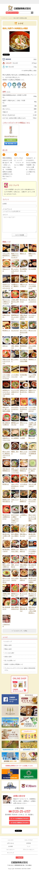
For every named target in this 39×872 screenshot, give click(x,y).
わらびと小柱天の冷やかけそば (23, 409)
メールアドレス (7, 209)
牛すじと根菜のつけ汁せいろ (32, 501)
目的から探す (8, 656)
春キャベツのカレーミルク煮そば (6, 580)
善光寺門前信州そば (10, 136)
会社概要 (10, 846)
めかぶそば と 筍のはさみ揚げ (24, 332)
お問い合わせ (10, 843)
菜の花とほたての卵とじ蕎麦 (6, 536)
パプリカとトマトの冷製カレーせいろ (32, 551)
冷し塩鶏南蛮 (15, 438)
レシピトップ (8, 641)
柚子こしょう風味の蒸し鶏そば (23, 609)
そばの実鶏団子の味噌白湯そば (32, 453)
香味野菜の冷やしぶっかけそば (15, 317)
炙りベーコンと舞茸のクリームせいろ (6, 301)
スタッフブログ (29, 840)
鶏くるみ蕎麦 (32, 269)
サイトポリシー (10, 849)
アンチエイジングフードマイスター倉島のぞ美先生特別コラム (19, 669)
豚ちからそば (32, 330)
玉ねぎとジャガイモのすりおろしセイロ (6, 286)
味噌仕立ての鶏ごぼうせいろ (23, 392)
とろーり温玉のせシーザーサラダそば (6, 376)
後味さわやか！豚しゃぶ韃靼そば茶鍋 (6, 409)
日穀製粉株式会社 (19, 8)
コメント (5, 214)
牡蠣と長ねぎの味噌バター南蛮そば (23, 317)
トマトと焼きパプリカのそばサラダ (32, 409)
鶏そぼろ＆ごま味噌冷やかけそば (6, 516)
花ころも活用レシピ (10, 660)
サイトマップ (10, 852)
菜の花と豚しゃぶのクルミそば (32, 536)
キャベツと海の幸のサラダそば (15, 392)
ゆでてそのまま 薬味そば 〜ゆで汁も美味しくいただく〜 (15, 518)
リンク (28, 846)
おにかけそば (15, 330)
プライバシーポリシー (28, 849)
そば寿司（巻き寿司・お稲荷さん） (32, 424)
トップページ (4, 18)
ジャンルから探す (9, 653)
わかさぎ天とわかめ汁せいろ (15, 409)
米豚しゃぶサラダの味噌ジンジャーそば (15, 470)
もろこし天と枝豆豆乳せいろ (6, 255)
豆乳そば (5, 346)
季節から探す (8, 649)
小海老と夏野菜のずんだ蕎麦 (15, 301)
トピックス (10, 840)
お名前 (5, 203)
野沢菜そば (6, 484)
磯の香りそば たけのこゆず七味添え (33, 580)
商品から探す (8, 645)
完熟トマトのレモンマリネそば (6, 361)
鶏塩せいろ (23, 253)
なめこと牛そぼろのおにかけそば (15, 486)
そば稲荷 (22, 438)
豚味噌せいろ (32, 359)
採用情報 (28, 843)
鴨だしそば (32, 438)
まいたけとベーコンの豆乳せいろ (32, 286)
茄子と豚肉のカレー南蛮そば (15, 536)
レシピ (10, 18)
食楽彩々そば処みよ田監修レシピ (13, 664)
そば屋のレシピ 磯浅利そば (15, 286)
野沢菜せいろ (6, 330)
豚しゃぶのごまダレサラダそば (15, 270)
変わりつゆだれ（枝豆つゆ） (32, 470)
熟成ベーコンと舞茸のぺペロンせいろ (15, 255)
